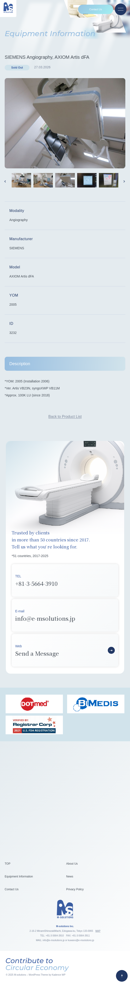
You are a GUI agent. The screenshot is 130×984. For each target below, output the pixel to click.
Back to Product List (65, 417)
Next (124, 181)
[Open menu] (120, 9)
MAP (98, 931)
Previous (6, 181)
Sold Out (17, 67)
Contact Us (95, 9)
